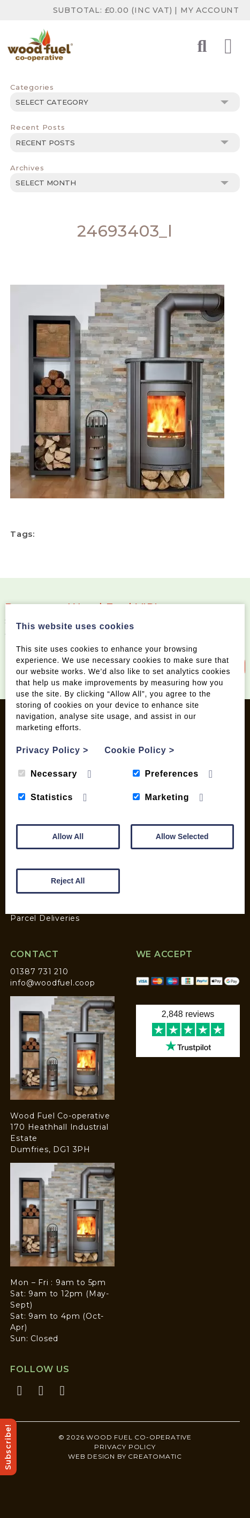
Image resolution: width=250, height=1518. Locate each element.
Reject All (68, 881)
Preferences (166, 773)
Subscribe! (8, 1447)
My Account (209, 10)
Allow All (68, 836)
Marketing (161, 797)
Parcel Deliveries (45, 918)
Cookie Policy (139, 750)
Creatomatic (155, 1456)
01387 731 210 (39, 971)
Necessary (47, 773)
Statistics (45, 797)
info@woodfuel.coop (52, 983)
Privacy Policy (124, 1447)
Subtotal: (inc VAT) (114, 10)
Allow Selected (182, 836)
